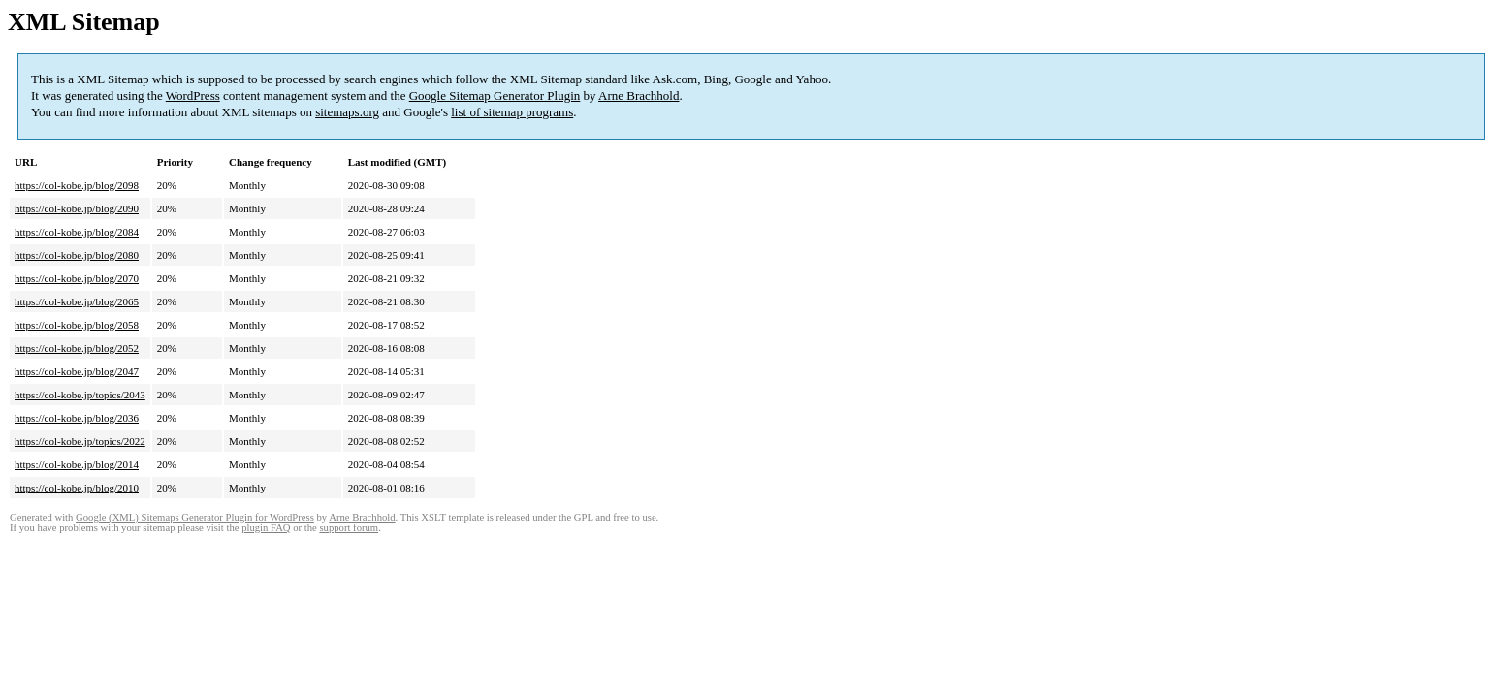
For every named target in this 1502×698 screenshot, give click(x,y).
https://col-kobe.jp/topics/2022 (80, 441)
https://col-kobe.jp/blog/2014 (77, 464)
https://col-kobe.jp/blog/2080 (77, 255)
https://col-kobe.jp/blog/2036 (77, 418)
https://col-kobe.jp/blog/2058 (77, 325)
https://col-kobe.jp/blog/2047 (77, 371)
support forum (348, 528)
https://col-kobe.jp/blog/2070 (77, 278)
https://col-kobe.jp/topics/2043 (80, 394)
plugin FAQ (265, 528)
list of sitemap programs (512, 112)
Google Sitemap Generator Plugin (495, 95)
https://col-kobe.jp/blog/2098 (77, 185)
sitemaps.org (347, 112)
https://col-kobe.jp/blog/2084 (77, 232)
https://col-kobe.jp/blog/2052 (77, 348)
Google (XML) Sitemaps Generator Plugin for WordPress (195, 517)
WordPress (193, 95)
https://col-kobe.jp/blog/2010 (77, 487)
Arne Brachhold (638, 95)
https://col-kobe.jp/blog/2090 (77, 208)
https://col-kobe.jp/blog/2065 (77, 301)
